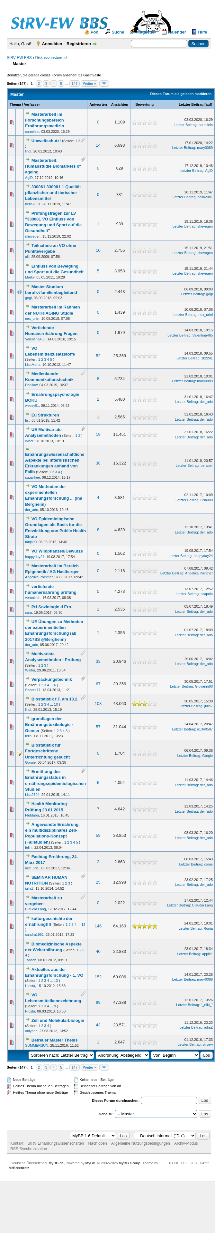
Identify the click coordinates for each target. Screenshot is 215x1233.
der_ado (206, 402)
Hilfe (202, 32)
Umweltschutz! (46, 140)
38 (98, 463)
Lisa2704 (32, 795)
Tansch (30, 960)
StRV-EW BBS (19, 57)
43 (98, 1025)
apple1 (207, 954)
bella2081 (32, 204)
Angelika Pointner (39, 577)
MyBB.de (56, 1163)
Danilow (31, 385)
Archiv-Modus (186, 1143)
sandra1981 (34, 934)
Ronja (208, 928)
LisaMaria (32, 365)
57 (98, 726)
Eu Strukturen (45, 415)
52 (98, 355)
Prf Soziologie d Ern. (51, 606)
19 (98, 434)
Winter (30, 670)
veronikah (32, 598)
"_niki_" (207, 1005)
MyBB (90, 1163)
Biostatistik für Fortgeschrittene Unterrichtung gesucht (47, 751)
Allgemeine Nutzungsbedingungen (140, 1143)
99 (98, 1002)
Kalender (177, 32)
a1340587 (205, 729)
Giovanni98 (204, 686)
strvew (207, 1044)
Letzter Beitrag (191, 104)
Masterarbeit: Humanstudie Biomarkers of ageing (53, 166)
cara (28, 612)
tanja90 (31, 542)
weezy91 (32, 405)
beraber (207, 465)
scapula (207, 594)
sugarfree (32, 477)
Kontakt (16, 1143)
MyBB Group (129, 1163)
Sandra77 (32, 690)
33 (98, 661)
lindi (28, 151)
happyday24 (34, 557)
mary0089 (205, 148)
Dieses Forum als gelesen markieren (180, 94)
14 (98, 145)
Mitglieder (146, 32)
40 (98, 951)
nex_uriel (32, 318)
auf (208, 104)
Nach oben (97, 1143)
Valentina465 (35, 339)
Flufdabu (32, 815)
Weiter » (89, 83)
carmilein (32, 131)
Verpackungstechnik (51, 679)
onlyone (31, 1031)
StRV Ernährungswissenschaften (56, 1143)
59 (98, 835)
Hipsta (30, 986)
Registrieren (79, 43)
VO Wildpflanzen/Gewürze (57, 551)
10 (98, 250)
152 (98, 976)
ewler (29, 441)
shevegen (32, 236)
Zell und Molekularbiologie (57, 1020)
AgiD (29, 178)
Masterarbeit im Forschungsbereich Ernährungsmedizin (44, 120)
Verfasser (32, 104)
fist (27, 420)
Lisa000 (207, 500)
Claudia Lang (35, 909)
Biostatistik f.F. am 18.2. (55, 699)
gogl (28, 298)
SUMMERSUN (36, 1045)
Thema (15, 104)
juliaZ (208, 706)
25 (98, 882)
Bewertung (144, 104)
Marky (29, 277)
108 (98, 703)
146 (98, 926)
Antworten (98, 104)
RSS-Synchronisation (28, 1149)
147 (74, 83)
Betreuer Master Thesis (54, 1040)
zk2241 (207, 358)
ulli (27, 257)
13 (83, 924)
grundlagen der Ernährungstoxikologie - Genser (49, 724)
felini (28, 736)
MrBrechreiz (19, 1168)
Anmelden (52, 43)
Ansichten (119, 104)
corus (208, 864)
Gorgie (30, 762)
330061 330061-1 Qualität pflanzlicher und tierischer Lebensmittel (53, 192)
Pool (95, 32)
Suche (118, 32)
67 (98, 683)
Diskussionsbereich (51, 57)
